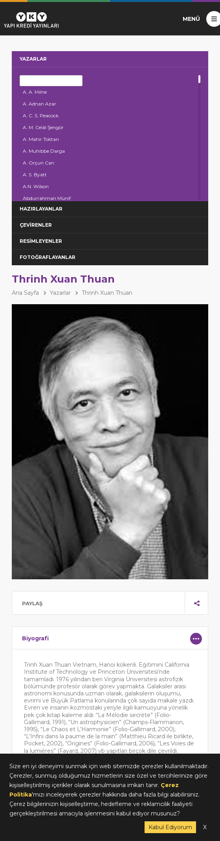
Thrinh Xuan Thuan (107, 292)
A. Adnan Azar (39, 104)
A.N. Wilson (36, 186)
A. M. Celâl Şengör (43, 127)
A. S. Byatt (35, 174)
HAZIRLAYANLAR (41, 209)
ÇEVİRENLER (36, 225)
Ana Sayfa (25, 292)
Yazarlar (60, 292)
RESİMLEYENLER (41, 241)
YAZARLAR (33, 59)
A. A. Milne (35, 92)
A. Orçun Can (38, 163)
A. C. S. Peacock (41, 115)
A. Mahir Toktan (41, 139)
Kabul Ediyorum (170, 827)
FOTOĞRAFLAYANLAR (47, 257)
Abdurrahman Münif (47, 198)
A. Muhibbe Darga (44, 151)
